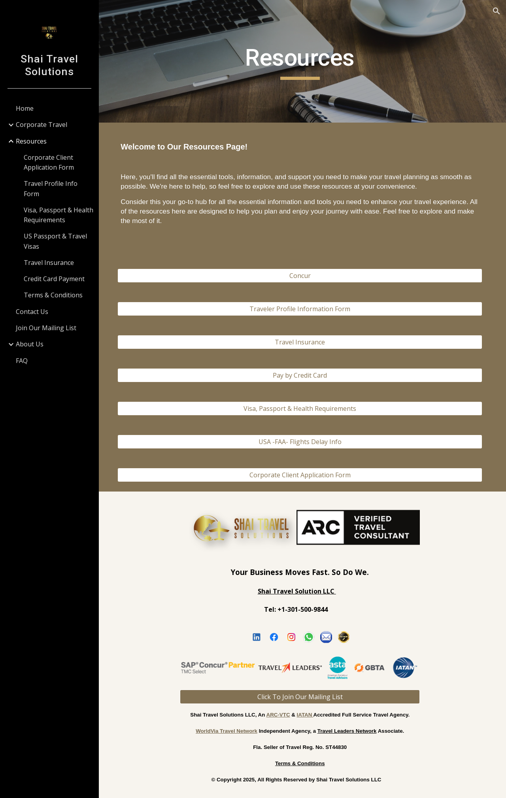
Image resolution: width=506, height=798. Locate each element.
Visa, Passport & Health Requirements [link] (58, 215)
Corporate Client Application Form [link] (49, 162)
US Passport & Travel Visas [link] (55, 241)
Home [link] (25, 108)
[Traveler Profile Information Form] (302, 309)
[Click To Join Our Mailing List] (302, 695)
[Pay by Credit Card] (302, 375)
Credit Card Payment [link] (54, 278)
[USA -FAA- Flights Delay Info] (302, 441)
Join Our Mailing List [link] (46, 327)
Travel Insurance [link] (49, 262)
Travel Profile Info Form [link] (50, 188)
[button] (496, 11)
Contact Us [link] (32, 311)
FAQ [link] (22, 360)
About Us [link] (29, 344)
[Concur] (302, 275)
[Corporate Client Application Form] (302, 475)
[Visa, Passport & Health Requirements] (302, 408)
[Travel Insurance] (302, 342)
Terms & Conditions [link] (53, 295)
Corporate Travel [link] (41, 124)
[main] (302, 61)
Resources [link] (31, 141)
